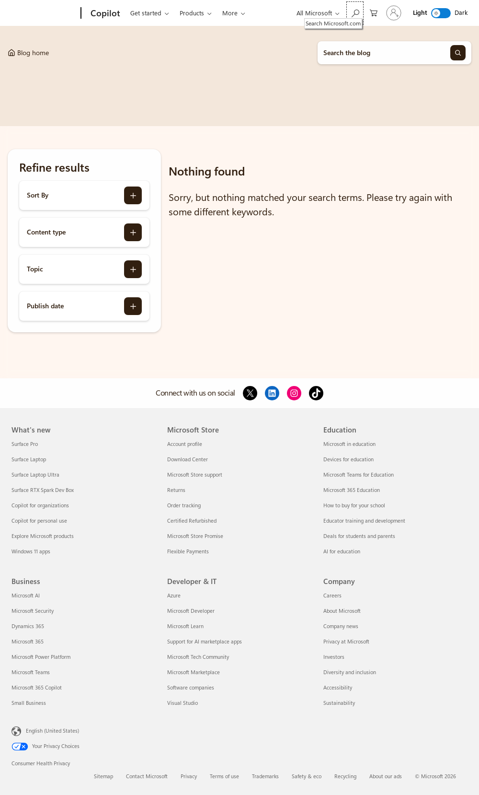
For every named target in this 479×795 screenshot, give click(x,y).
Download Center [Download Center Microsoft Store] (187, 459)
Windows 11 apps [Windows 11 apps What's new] (30, 552)
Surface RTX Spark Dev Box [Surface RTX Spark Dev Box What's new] (42, 490)
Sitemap (103, 776)
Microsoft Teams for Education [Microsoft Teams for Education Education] (358, 475)
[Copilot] (104, 13)
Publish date (45, 306)
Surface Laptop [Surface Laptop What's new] (28, 459)
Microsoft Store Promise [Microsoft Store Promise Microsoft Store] (195, 536)
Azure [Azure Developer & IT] (174, 596)
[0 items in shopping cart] (373, 12)
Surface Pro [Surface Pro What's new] (24, 444)
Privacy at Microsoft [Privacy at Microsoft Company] (346, 642)
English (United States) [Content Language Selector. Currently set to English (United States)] (52, 731)
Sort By (37, 195)
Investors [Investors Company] (333, 657)
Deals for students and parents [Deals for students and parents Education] (359, 536)
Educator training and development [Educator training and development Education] (364, 521)
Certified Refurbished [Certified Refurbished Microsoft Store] (192, 521)
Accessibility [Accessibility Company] (337, 688)
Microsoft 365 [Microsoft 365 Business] (27, 642)
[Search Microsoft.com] (355, 13)
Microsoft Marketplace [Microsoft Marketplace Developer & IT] (193, 672)
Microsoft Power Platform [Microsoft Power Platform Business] (40, 657)
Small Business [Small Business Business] (28, 703)
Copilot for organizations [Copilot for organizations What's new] (40, 506)
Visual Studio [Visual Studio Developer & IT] (182, 703)
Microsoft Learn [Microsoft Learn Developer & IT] (185, 626)
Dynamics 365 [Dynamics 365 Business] (27, 626)
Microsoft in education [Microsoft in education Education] (349, 444)
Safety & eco (306, 776)
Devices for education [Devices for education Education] (348, 459)
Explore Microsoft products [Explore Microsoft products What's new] (42, 536)
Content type (46, 232)
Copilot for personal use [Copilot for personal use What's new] (39, 521)
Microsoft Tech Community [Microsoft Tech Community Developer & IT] (198, 657)
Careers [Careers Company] (332, 596)
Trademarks (265, 776)
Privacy (189, 776)
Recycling (345, 776)
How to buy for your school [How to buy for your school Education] (354, 506)
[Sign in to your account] (393, 12)
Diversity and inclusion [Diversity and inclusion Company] (349, 672)
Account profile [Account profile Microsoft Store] (184, 444)
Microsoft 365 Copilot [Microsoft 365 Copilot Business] (36, 688)
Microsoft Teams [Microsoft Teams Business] (30, 672)
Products (192, 13)
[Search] (458, 52)
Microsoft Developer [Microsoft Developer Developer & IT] (191, 611)
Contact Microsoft (147, 776)
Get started (145, 13)
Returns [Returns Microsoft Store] (176, 490)
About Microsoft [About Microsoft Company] (342, 611)
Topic (35, 269)
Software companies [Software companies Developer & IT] (190, 688)
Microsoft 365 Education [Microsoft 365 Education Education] (351, 490)
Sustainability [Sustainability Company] (339, 703)
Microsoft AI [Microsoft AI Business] (25, 596)
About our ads (385, 776)
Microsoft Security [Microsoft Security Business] (32, 611)
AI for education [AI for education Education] (341, 552)
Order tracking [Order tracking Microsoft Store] (184, 506)
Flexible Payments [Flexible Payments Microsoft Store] (188, 552)
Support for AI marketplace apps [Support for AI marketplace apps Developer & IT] (204, 642)
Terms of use (224, 776)
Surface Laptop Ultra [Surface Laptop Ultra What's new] (35, 475)
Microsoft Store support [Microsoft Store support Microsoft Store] (194, 475)
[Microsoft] (44, 13)
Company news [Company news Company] (340, 626)
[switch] (441, 13)
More (230, 13)
